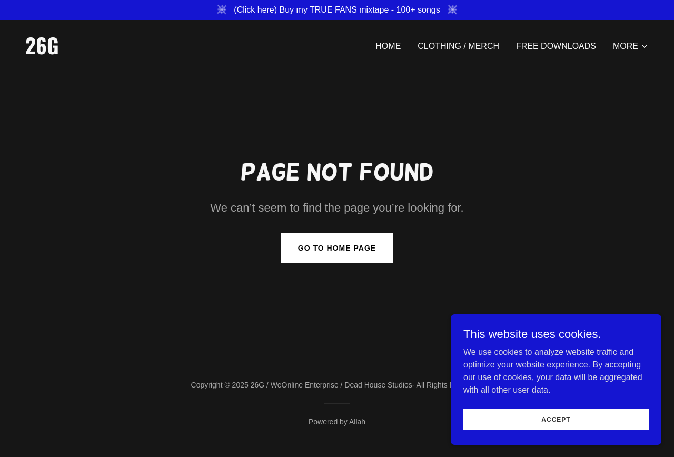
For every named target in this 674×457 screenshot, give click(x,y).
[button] (631, 46)
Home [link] (388, 46)
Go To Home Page (337, 248)
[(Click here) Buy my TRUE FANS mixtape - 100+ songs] (337, 10)
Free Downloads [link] (556, 46)
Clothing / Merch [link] (458, 46)
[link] (177, 51)
